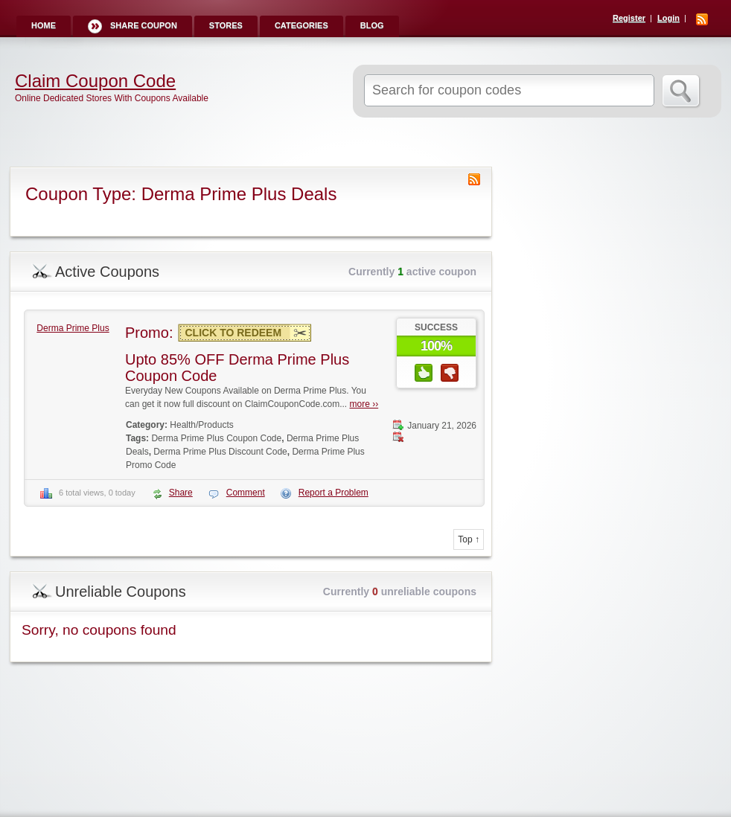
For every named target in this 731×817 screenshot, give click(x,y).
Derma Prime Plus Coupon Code (216, 438)
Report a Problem (333, 492)
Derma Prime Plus (72, 328)
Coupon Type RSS (474, 179)
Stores (226, 25)
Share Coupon (143, 25)
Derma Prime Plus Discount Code (220, 451)
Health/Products (201, 425)
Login (668, 17)
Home (43, 25)
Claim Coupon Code (95, 81)
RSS (702, 19)
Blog (372, 25)
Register (629, 17)
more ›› (364, 404)
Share (181, 492)
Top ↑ (468, 539)
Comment (245, 492)
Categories (301, 25)
